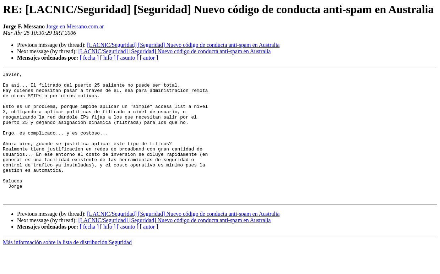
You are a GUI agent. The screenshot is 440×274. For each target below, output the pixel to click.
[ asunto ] (127, 58)
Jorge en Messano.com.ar (75, 26)
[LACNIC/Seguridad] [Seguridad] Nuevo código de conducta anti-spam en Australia (183, 45)
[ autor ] (149, 58)
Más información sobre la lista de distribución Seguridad (67, 268)
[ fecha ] (89, 58)
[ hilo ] (108, 58)
